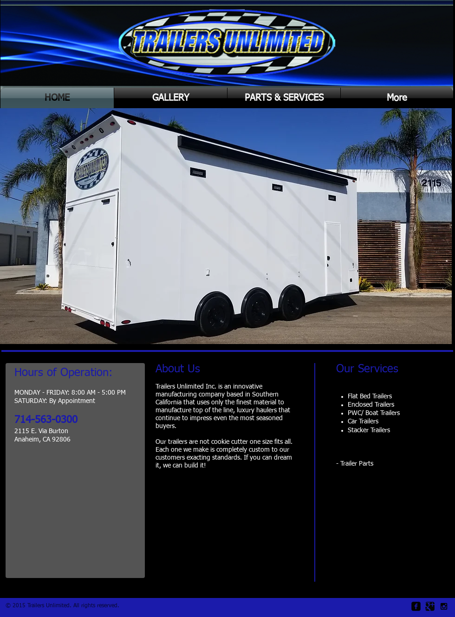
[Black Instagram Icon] (443, 606)
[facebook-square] (416, 606)
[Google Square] (430, 606)
